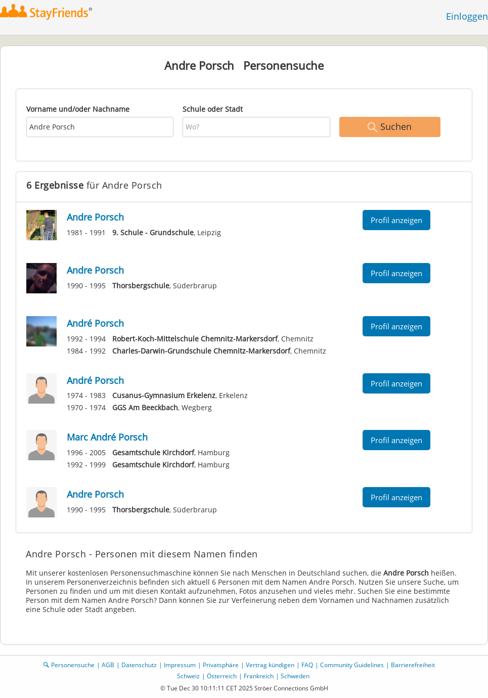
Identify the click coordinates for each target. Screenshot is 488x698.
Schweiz (188, 676)
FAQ (307, 665)
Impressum (180, 665)
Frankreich (259, 676)
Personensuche (73, 665)
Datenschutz (139, 665)
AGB (108, 665)
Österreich (222, 676)
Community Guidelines (352, 665)
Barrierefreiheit (413, 665)
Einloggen (467, 16)
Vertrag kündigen (270, 665)
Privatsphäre (221, 665)
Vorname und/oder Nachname (77, 109)
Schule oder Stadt (213, 109)
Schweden (295, 676)
